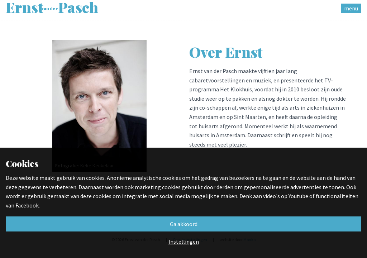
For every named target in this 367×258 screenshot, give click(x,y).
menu (351, 8)
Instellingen (183, 241)
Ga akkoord (183, 224)
